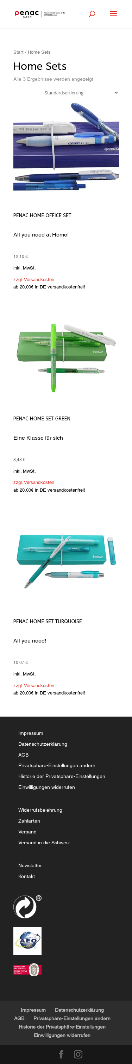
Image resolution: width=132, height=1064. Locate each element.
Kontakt (26, 876)
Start (18, 52)
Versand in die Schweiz (44, 842)
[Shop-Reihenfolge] (80, 93)
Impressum (30, 733)
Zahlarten (29, 821)
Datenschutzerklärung (42, 744)
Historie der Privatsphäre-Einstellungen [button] (61, 776)
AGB (23, 755)
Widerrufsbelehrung (40, 810)
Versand (27, 831)
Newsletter (30, 865)
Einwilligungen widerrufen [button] (46, 787)
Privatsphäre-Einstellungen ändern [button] (56, 765)
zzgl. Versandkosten (33, 279)
